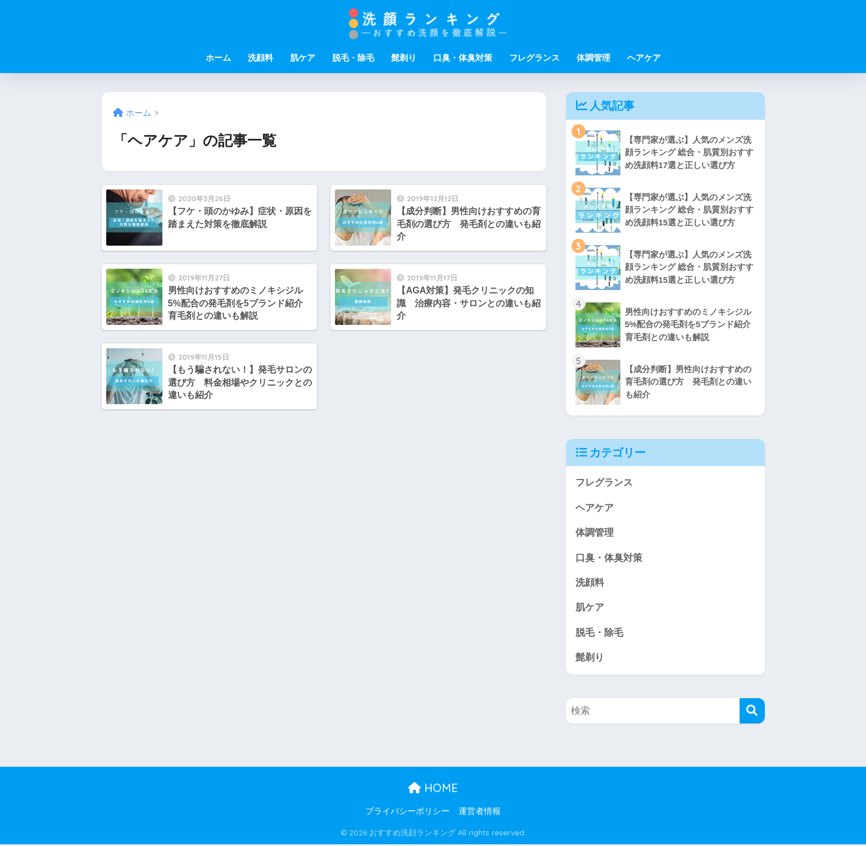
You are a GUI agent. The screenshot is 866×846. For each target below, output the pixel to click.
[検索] (752, 712)
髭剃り (403, 57)
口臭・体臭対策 (462, 57)
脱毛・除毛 (353, 57)
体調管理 (593, 57)
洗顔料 (260, 57)
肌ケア (302, 57)
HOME (433, 789)
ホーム (218, 57)
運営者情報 (480, 812)
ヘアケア (644, 57)
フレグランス (534, 57)
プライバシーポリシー (407, 812)
